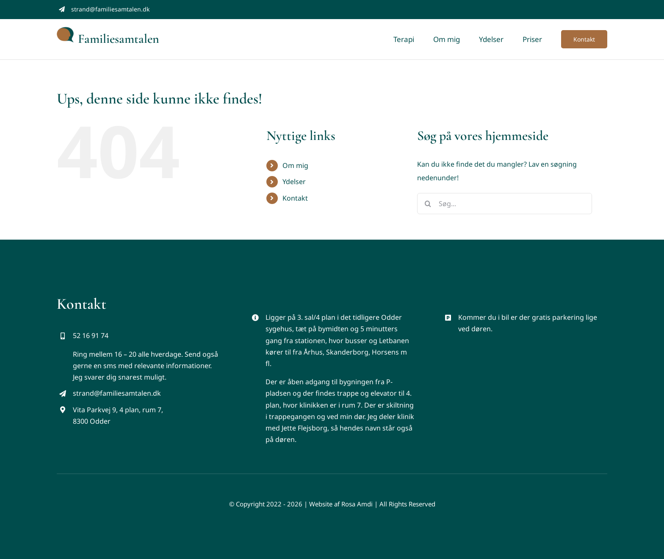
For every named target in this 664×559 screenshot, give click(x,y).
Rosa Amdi (357, 504)
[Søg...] (504, 203)
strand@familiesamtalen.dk (110, 9)
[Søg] (427, 203)
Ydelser (294, 181)
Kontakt (295, 198)
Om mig (295, 165)
